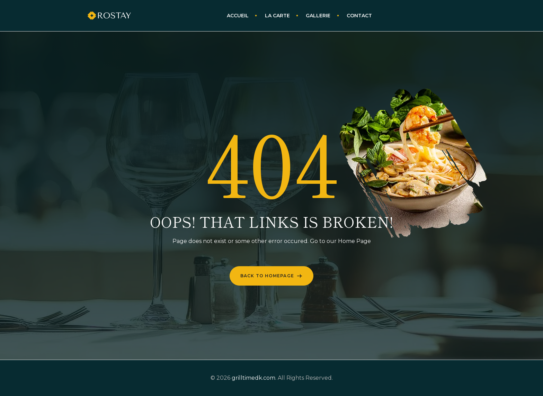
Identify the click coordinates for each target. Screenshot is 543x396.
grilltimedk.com (253, 378)
